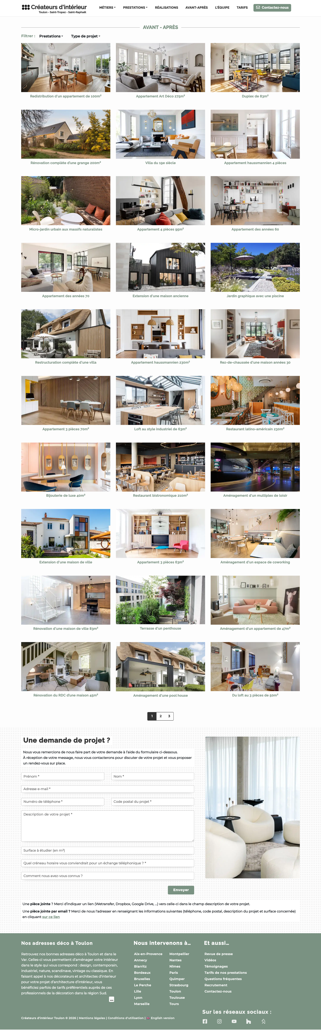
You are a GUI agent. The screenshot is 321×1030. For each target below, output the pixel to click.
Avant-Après (196, 8)
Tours (174, 1004)
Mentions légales (92, 1018)
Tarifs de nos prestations (225, 973)
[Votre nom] (152, 776)
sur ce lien (51, 917)
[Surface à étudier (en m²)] (107, 850)
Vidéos (210, 960)
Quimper (177, 979)
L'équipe (222, 8)
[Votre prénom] (62, 776)
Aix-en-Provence (148, 954)
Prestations (49, 36)
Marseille (142, 1004)
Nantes (175, 960)
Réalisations (166, 8)
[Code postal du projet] (152, 801)
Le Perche (142, 985)
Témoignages (216, 966)
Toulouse (177, 998)
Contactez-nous (272, 7)
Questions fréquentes (223, 979)
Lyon (138, 998)
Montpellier (179, 954)
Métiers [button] (106, 8)
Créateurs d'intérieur (53, 9)
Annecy (140, 960)
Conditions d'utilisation (126, 1018)
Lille (137, 991)
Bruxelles (142, 979)
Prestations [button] (134, 8)
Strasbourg (178, 985)
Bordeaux (142, 973)
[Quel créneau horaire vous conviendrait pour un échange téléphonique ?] (107, 863)
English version (160, 1018)
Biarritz (140, 966)
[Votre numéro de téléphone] (62, 801)
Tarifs (242, 8)
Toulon (175, 991)
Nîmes (174, 966)
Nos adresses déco (60, 943)
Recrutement (215, 985)
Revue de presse (218, 954)
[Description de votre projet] (107, 826)
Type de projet (84, 36)
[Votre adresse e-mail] (107, 789)
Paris (173, 973)
